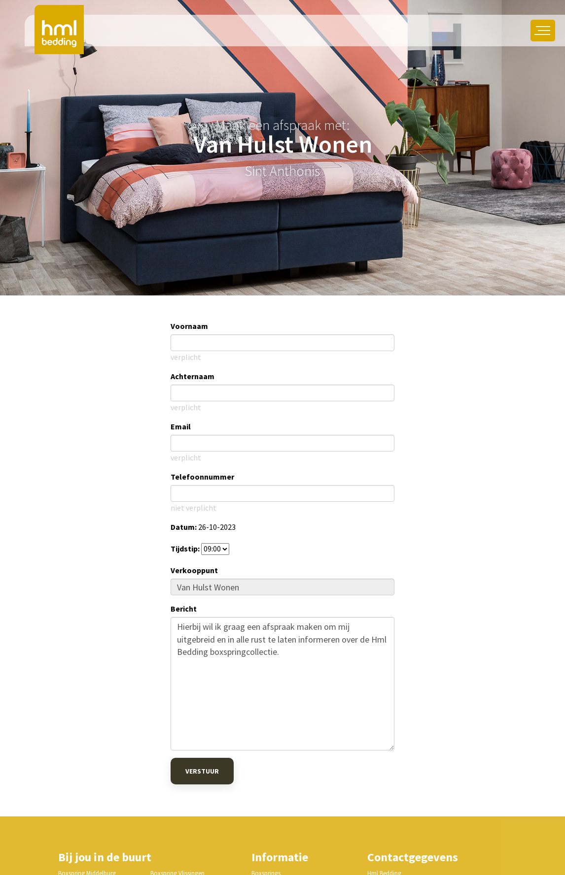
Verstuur (202, 771)
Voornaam (189, 326)
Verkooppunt (194, 570)
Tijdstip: (185, 548)
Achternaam (192, 376)
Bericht (184, 609)
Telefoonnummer (202, 477)
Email (181, 426)
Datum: (184, 527)
